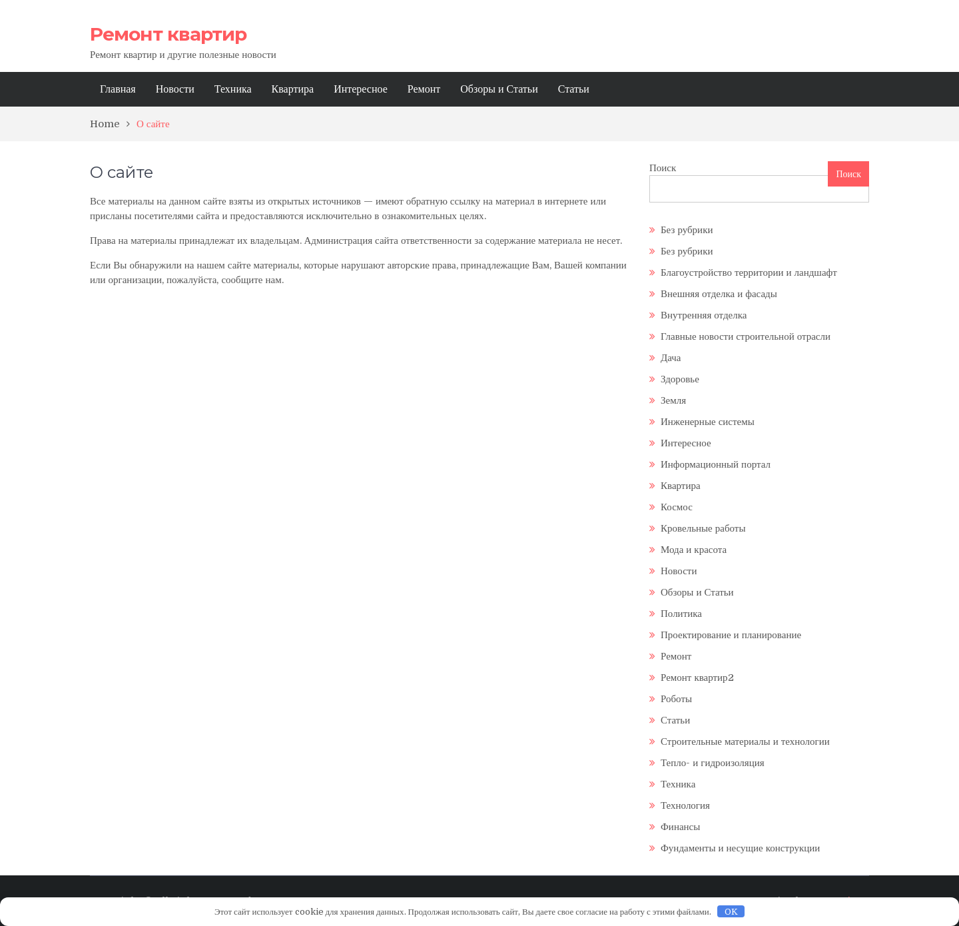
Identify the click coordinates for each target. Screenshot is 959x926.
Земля (673, 400)
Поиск (662, 168)
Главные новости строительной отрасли (745, 336)
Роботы (676, 699)
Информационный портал (716, 464)
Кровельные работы (703, 528)
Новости (175, 89)
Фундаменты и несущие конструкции (740, 848)
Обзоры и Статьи (498, 89)
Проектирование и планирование (731, 635)
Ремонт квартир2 (697, 678)
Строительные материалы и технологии (745, 741)
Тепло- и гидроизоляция (713, 763)
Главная (118, 89)
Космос (677, 507)
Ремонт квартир (168, 34)
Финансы (680, 827)
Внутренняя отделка (704, 315)
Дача (671, 358)
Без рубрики (687, 230)
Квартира (293, 89)
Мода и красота (694, 550)
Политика (681, 614)
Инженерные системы (708, 422)
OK (731, 912)
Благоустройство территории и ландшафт (749, 272)
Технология (685, 805)
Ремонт (424, 89)
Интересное (361, 89)
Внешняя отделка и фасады (719, 294)
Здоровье (680, 379)
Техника (233, 89)
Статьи (573, 89)
